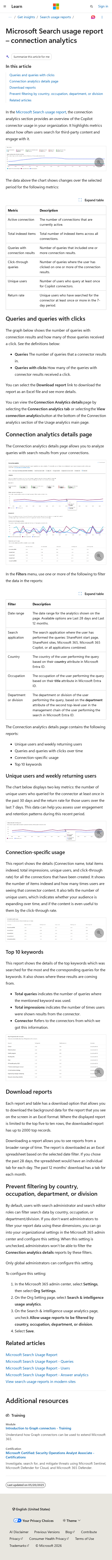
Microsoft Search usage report (41, 111)
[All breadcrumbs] (10, 17)
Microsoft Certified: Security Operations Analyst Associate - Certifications (50, 1455)
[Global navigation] (5, 6)
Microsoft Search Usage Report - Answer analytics (47, 1374)
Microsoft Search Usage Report (31, 1354)
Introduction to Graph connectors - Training (38, 1428)
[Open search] (91, 6)
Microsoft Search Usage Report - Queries (39, 1361)
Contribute (89, 1532)
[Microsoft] (56, 6)
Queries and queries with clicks (32, 75)
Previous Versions (47, 1532)
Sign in (103, 6)
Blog (68, 1532)
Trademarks (18, 1545)
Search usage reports (55, 17)
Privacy (15, 1538)
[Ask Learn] (93, 17)
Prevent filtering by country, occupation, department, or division (56, 93)
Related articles (20, 100)
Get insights (26, 17)
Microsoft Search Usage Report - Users (38, 1367)
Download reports (23, 87)
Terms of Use (84, 1538)
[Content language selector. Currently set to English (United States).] (31, 1509)
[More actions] (102, 17)
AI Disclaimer (19, 1532)
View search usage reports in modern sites (41, 1381)
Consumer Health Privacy (47, 1538)
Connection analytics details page (34, 81)
